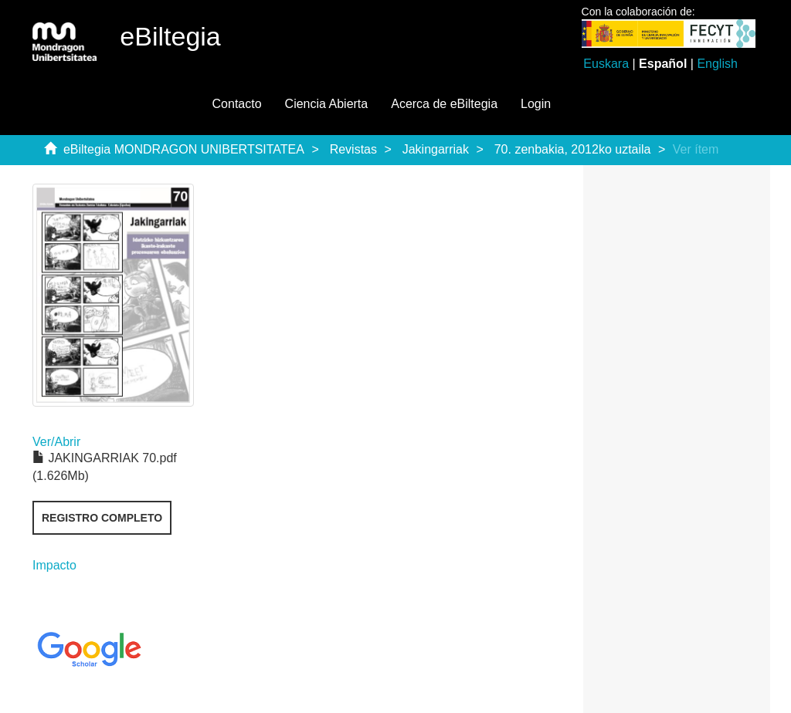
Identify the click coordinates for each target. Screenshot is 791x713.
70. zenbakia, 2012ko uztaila (572, 149)
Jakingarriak (435, 149)
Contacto (237, 103)
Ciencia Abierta (326, 103)
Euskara (606, 63)
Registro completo (102, 518)
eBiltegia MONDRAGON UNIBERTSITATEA (183, 149)
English (717, 63)
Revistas (353, 149)
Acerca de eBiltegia (444, 103)
